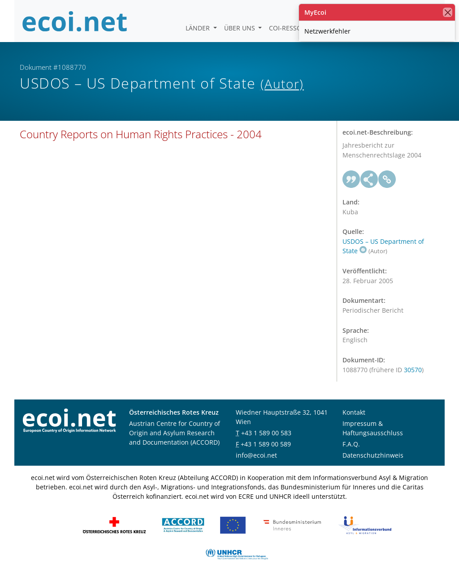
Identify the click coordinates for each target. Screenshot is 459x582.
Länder (199, 28)
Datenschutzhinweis (372, 455)
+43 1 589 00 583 (266, 433)
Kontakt (353, 412)
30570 (413, 369)
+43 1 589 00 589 (266, 444)
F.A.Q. (351, 444)
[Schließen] (447, 12)
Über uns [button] (240, 28)
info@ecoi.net (256, 455)
